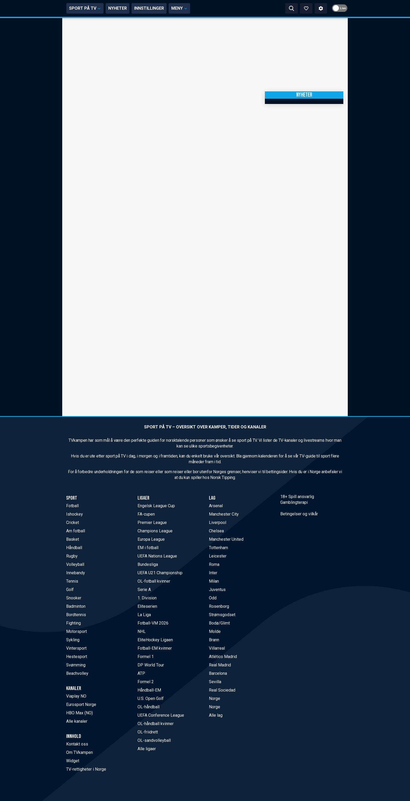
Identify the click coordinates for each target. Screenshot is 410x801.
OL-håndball (149, 706)
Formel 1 (146, 656)
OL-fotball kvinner (154, 581)
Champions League (155, 530)
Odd (213, 597)
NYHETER (167, 8)
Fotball (72, 505)
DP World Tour (151, 664)
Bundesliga (148, 564)
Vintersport (76, 648)
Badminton (76, 606)
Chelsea (216, 530)
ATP (141, 673)
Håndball (74, 547)
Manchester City (224, 514)
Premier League (152, 522)
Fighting (73, 623)
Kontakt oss (77, 744)
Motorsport (76, 631)
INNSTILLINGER (198, 8)
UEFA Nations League (157, 556)
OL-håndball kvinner (156, 723)
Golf (70, 589)
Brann (214, 639)
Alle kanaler (76, 721)
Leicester (217, 556)
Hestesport (76, 656)
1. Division (147, 597)
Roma (214, 564)
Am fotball (75, 530)
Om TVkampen (79, 752)
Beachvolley (77, 673)
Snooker (73, 597)
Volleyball (75, 564)
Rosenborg (219, 606)
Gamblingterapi (294, 502)
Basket (72, 539)
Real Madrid (220, 664)
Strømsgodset (222, 614)
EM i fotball (148, 547)
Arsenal (216, 505)
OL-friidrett (148, 732)
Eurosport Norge (81, 704)
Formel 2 (146, 681)
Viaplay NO (76, 696)
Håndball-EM (149, 690)
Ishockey (74, 514)
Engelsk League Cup (156, 505)
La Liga (144, 614)
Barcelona (218, 673)
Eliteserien (147, 606)
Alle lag (216, 715)
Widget (72, 760)
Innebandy (75, 572)
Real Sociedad (222, 690)
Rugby (72, 556)
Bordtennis (76, 614)
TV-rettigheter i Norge (86, 769)
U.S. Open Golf (151, 698)
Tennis (72, 581)
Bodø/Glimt (219, 623)
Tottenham (218, 547)
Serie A (144, 589)
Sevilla (215, 681)
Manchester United (226, 539)
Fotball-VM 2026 (153, 623)
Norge (214, 698)
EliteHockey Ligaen (155, 639)
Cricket (72, 522)
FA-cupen (146, 514)
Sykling (72, 639)
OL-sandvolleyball (154, 740)
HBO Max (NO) (79, 712)
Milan (214, 581)
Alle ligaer (147, 748)
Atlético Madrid (223, 656)
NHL (142, 631)
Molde (215, 631)
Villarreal (217, 648)
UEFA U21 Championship (160, 572)
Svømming (76, 664)
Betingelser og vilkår (299, 513)
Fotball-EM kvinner (155, 648)
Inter (213, 572)
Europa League (151, 539)
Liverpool (217, 522)
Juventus (217, 589)
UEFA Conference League (161, 715)
